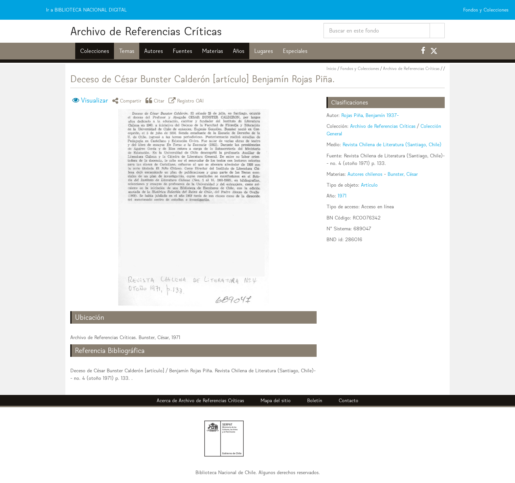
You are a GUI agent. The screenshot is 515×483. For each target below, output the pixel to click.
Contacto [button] (348, 400)
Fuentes (182, 51)
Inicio (331, 68)
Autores (153, 51)
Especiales (295, 51)
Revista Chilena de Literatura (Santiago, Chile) (392, 144)
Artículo (369, 185)
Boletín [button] (314, 400)
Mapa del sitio (275, 400)
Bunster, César (403, 174)
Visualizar (94, 100)
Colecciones (94, 51)
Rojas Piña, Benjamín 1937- (370, 115)
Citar (156, 100)
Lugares (263, 51)
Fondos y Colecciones (359, 68)
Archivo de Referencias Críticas (146, 31)
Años (238, 51)
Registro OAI (187, 100)
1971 (342, 196)
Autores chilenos (364, 174)
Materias (212, 51)
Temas (126, 51)
